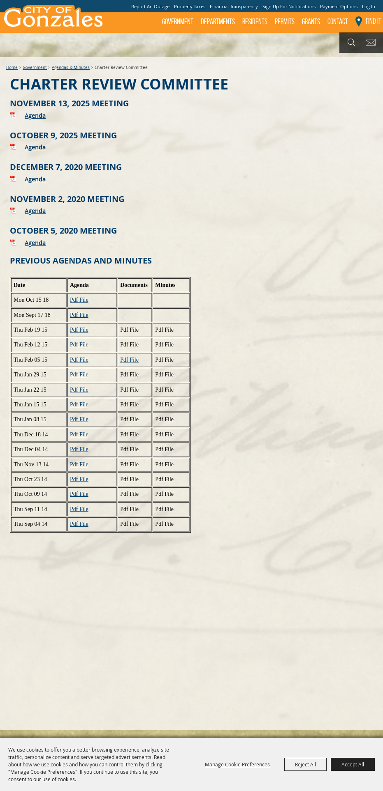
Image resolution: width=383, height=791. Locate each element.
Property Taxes (189, 6)
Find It (373, 21)
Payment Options (338, 6)
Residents (254, 21)
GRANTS (311, 21)
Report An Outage (150, 6)
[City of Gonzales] (52, 18)
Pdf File (79, 300)
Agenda (35, 115)
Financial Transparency (234, 6)
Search (350, 42)
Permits (285, 21)
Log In (368, 6)
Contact (337, 21)
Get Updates (372, 42)
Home (12, 67)
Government (177, 21)
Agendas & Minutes (71, 67)
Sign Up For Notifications (289, 6)
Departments (218, 21)
